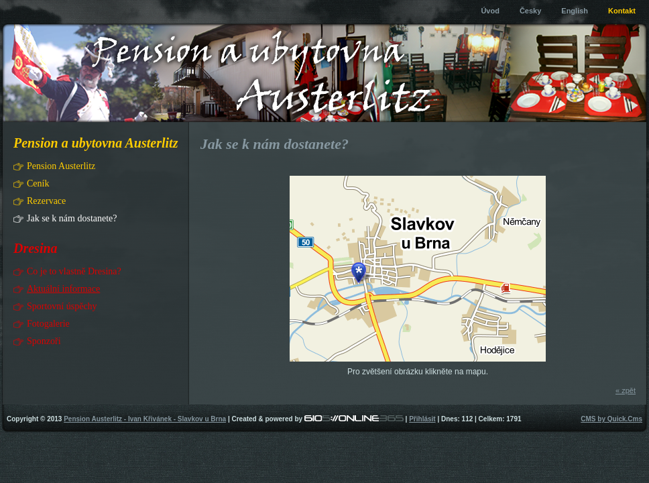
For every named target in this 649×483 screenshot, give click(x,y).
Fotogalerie (48, 324)
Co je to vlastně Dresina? (74, 271)
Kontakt (622, 11)
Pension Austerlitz (61, 166)
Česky (530, 11)
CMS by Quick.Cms (611, 419)
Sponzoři (44, 341)
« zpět (625, 390)
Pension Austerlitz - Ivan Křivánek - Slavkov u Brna (145, 419)
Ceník (38, 183)
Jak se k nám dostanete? (72, 218)
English (574, 11)
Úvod (490, 11)
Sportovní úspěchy (62, 306)
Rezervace (46, 201)
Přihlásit (422, 419)
